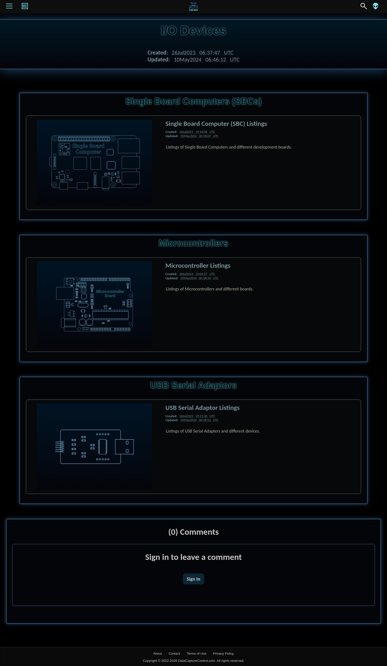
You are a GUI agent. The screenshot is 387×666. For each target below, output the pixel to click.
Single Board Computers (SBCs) (193, 101)
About (157, 653)
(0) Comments (193, 532)
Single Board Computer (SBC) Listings (216, 123)
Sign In (193, 579)
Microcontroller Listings (197, 265)
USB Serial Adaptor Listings (202, 407)
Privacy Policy (223, 653)
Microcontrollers (193, 243)
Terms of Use (197, 653)
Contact (174, 653)
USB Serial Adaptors (193, 385)
